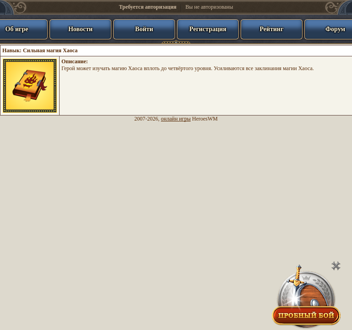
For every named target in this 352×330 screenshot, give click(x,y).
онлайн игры (176, 119)
